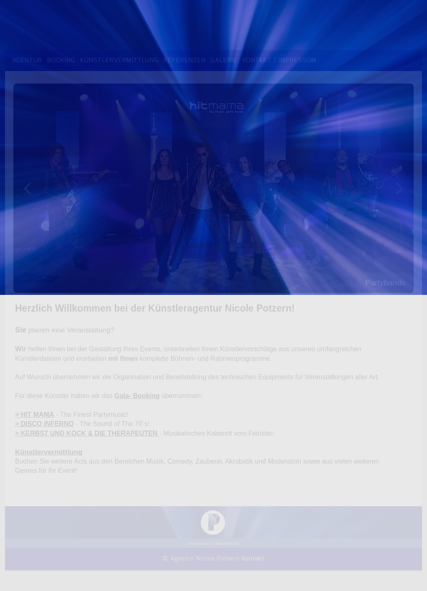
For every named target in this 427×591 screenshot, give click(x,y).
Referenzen (184, 60)
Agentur (27, 60)
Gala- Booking (136, 395)
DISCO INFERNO (47, 423)
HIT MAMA (37, 414)
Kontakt (253, 559)
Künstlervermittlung (119, 60)
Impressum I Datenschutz (214, 543)
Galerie (224, 60)
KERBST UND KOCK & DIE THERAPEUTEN (89, 433)
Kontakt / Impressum (279, 60)
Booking (61, 60)
